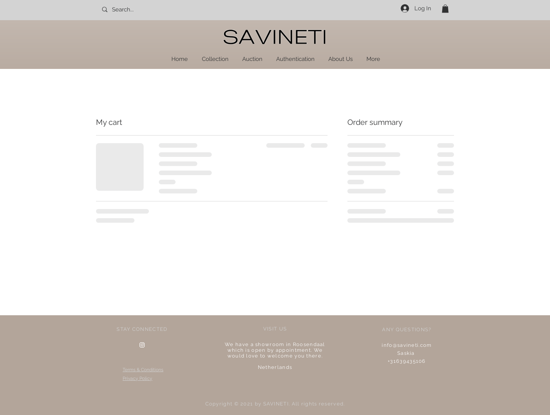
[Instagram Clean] (142, 345)
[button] (445, 9)
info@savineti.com (407, 345)
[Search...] (135, 9)
